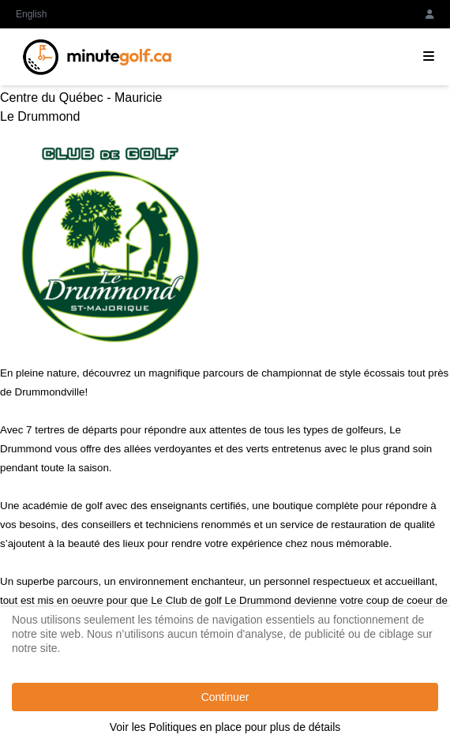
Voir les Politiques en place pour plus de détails (225, 727)
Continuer (225, 697)
